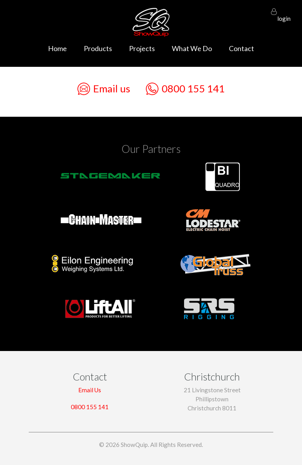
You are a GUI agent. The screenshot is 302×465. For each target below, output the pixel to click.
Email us (103, 89)
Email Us (89, 389)
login (284, 15)
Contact (241, 48)
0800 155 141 (185, 89)
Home (57, 48)
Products (98, 48)
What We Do (192, 48)
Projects (142, 48)
